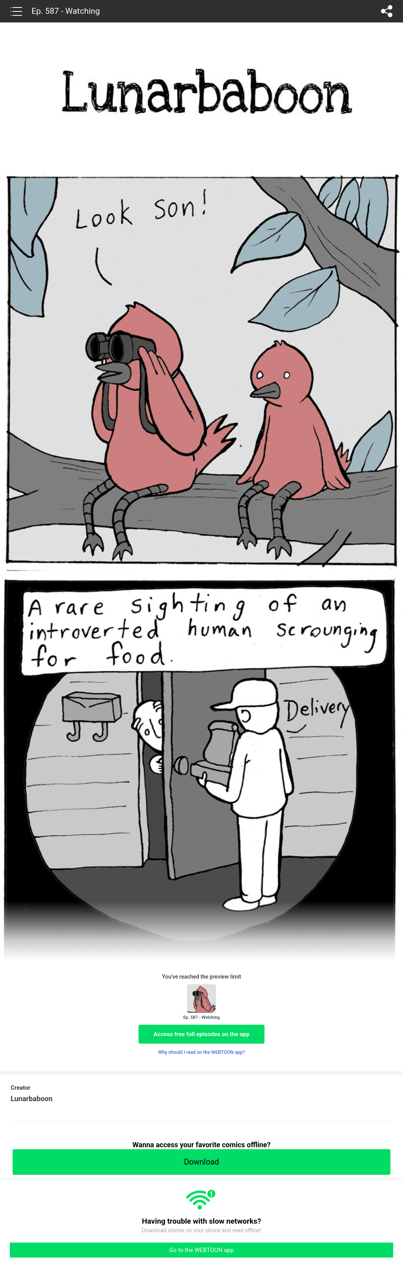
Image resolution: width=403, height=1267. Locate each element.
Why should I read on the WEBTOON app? (201, 1052)
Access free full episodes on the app (201, 1034)
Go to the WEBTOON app (201, 1250)
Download (201, 1162)
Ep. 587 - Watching (65, 11)
